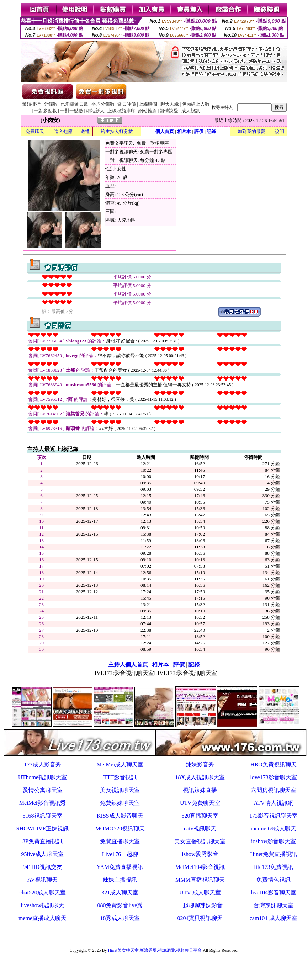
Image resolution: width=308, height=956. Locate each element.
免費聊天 (35, 131)
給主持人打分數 (117, 131)
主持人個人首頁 (128, 665)
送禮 (85, 131)
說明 (279, 131)
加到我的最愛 (251, 131)
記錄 (211, 131)
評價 (198, 131)
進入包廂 (63, 131)
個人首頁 (164, 131)
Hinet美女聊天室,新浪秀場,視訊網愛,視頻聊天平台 (155, 950)
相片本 (184, 131)
